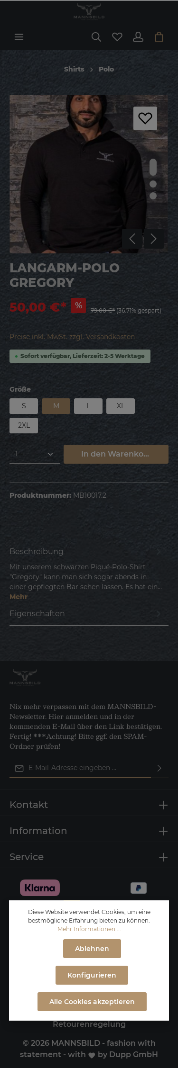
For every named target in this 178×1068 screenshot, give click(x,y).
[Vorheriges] (132, 239)
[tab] (86, 573)
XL (121, 406)
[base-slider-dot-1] (153, 167)
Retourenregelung (89, 1024)
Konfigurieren (91, 975)
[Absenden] (159, 768)
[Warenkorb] (159, 36)
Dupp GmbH (133, 1054)
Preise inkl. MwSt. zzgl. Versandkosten (72, 336)
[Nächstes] (154, 239)
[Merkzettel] (117, 36)
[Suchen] (96, 36)
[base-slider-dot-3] (153, 195)
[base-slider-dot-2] (153, 184)
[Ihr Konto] (138, 36)
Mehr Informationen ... (89, 929)
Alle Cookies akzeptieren (92, 1001)
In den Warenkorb (116, 453)
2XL (24, 425)
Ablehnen (92, 948)
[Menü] (18, 36)
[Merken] (145, 118)
